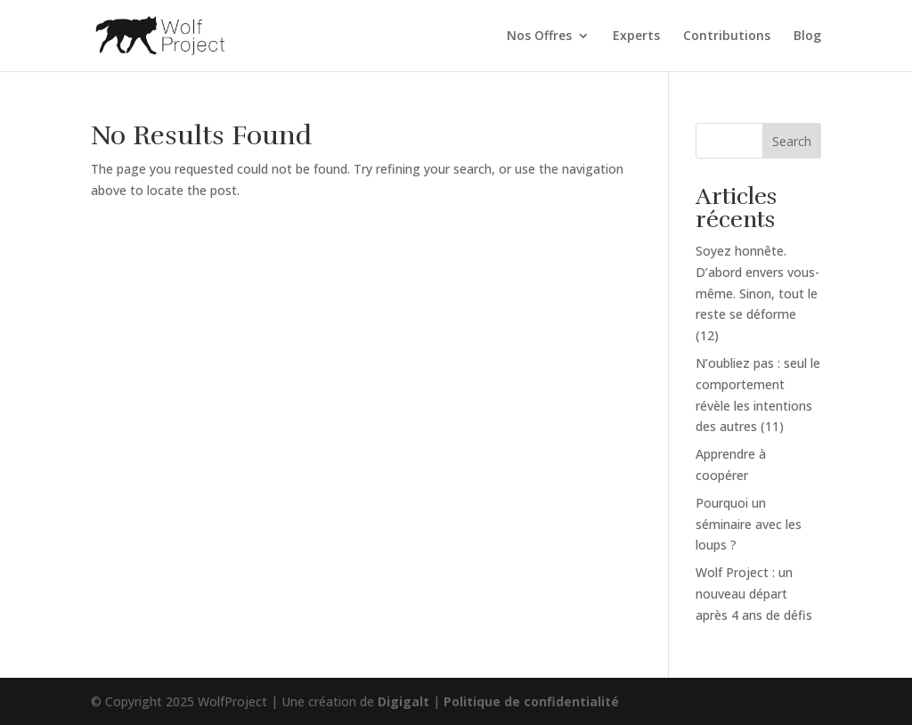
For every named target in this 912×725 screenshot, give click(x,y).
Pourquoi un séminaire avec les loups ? (749, 524)
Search (791, 141)
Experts (636, 36)
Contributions (726, 36)
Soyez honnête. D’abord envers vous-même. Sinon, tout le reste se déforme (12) (757, 293)
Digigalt (403, 701)
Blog (807, 36)
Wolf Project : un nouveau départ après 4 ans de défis (754, 593)
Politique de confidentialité (531, 701)
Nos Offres (539, 36)
